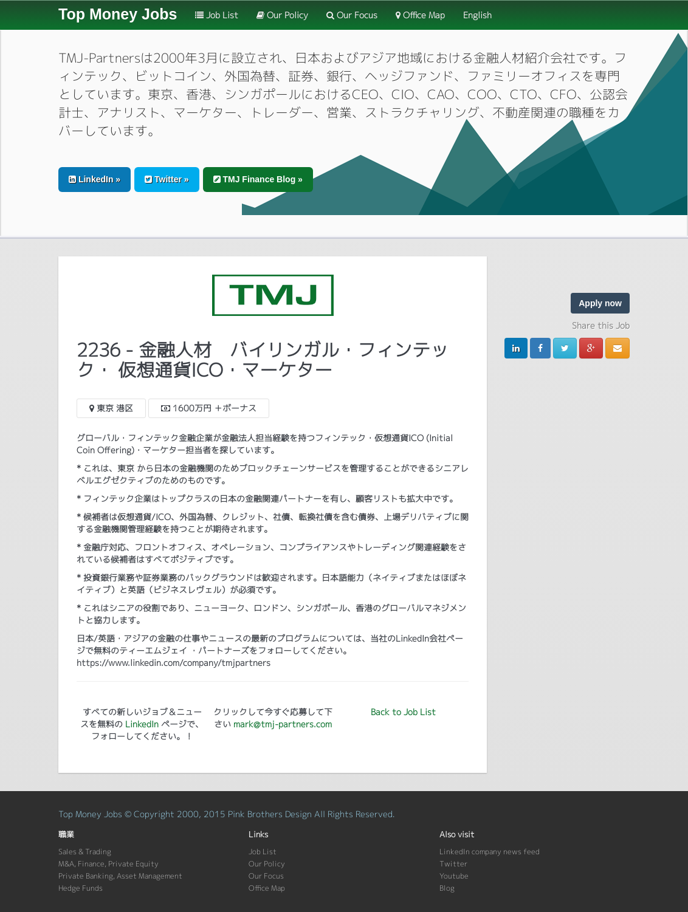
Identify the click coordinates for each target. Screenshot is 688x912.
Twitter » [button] (166, 179)
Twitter (453, 864)
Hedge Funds (80, 888)
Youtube (454, 876)
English (477, 15)
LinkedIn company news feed (489, 851)
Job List (216, 15)
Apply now (600, 303)
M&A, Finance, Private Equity (108, 864)
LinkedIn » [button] (94, 179)
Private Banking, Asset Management (120, 876)
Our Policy (282, 15)
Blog (447, 888)
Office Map (420, 15)
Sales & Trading (84, 851)
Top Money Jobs (117, 13)
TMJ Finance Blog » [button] (258, 179)
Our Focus (351, 15)
